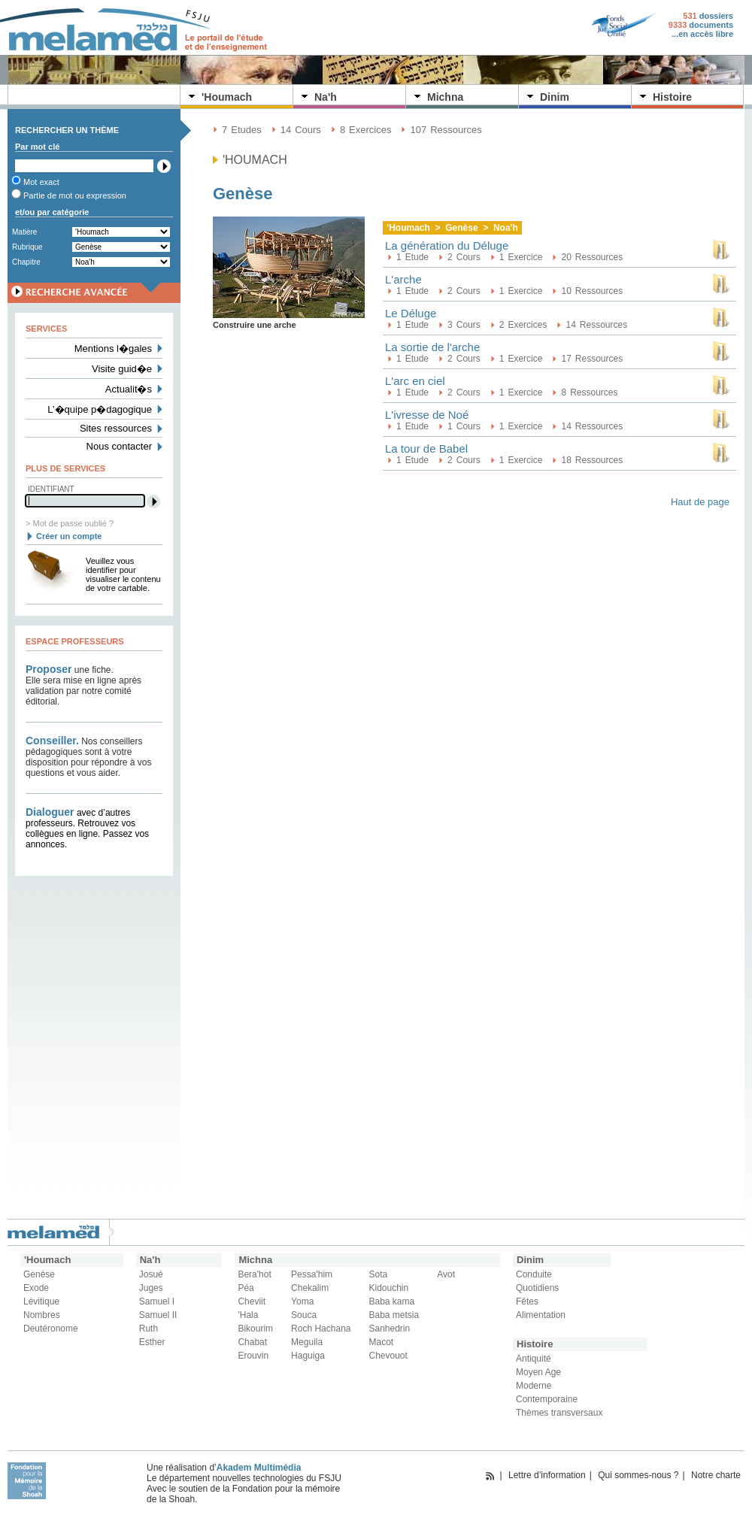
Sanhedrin (390, 1328)
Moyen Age (538, 1372)
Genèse (39, 1274)
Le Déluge (410, 313)
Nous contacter (119, 446)
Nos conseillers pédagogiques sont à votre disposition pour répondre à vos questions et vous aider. (88, 757)
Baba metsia (394, 1315)
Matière (24, 232)
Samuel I (156, 1301)
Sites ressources (116, 428)
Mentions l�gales (113, 348)
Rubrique (27, 247)
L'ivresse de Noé (426, 414)
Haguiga (308, 1355)
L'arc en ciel (415, 380)
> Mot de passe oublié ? (70, 523)
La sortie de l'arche (432, 347)
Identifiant (51, 489)
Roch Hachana (320, 1328)
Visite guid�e (122, 368)
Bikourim (255, 1328)
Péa (245, 1288)
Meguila (307, 1342)
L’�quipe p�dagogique (99, 409)
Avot (446, 1274)
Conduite (534, 1274)
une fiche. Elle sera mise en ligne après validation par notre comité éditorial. (83, 686)
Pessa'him (311, 1274)
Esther (152, 1342)
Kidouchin (389, 1288)
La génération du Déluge (446, 245)
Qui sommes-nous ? (638, 1475)
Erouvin (253, 1355)
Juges (151, 1288)
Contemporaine (547, 1399)
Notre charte (716, 1475)
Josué (151, 1274)
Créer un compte (69, 536)
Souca (304, 1315)
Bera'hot (254, 1274)
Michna (445, 97)
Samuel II (158, 1315)
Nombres (41, 1315)
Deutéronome (50, 1328)
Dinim (554, 97)
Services (46, 328)
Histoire (672, 97)
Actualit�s (128, 389)
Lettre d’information (547, 1475)
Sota (378, 1274)
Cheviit (251, 1301)
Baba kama (392, 1301)
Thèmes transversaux (559, 1412)
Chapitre (26, 262)
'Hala (248, 1315)
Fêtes (527, 1301)
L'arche (403, 279)
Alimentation (541, 1315)
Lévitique (41, 1301)
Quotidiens (537, 1288)
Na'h (325, 97)
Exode (36, 1288)
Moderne (533, 1385)
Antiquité (533, 1358)
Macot (381, 1342)
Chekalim (310, 1288)
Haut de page (700, 502)
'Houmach (227, 97)
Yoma (302, 1301)
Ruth (148, 1328)
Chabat (252, 1342)
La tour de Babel (426, 448)
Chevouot (388, 1355)
